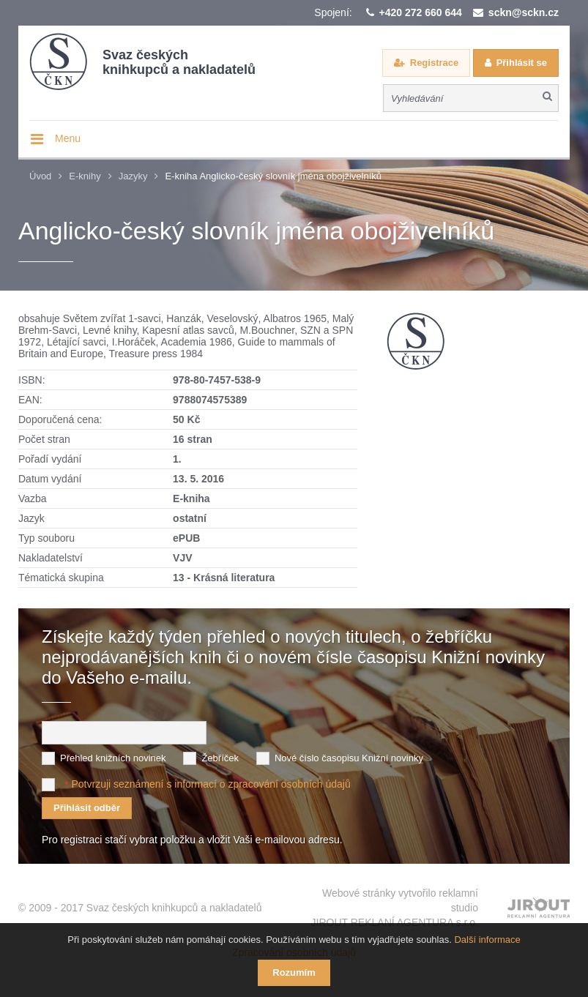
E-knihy (84, 176)
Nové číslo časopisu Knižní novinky (349, 758)
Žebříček (220, 758)
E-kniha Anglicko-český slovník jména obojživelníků (273, 176)
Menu (68, 138)
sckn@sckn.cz (523, 12)
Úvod (40, 176)
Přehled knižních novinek (113, 758)
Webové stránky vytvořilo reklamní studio (394, 908)
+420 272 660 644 (420, 12)
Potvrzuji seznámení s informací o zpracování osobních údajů (210, 784)
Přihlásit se (521, 62)
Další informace (487, 939)
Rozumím (294, 972)
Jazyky (133, 176)
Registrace (434, 62)
